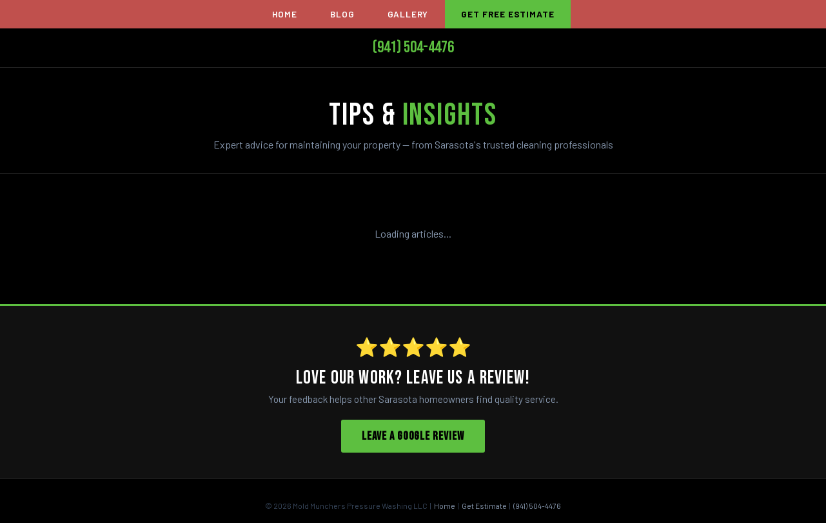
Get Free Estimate (507, 13)
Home (284, 13)
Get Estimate (484, 505)
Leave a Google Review (413, 436)
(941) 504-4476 (413, 47)
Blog (342, 13)
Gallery (408, 13)
